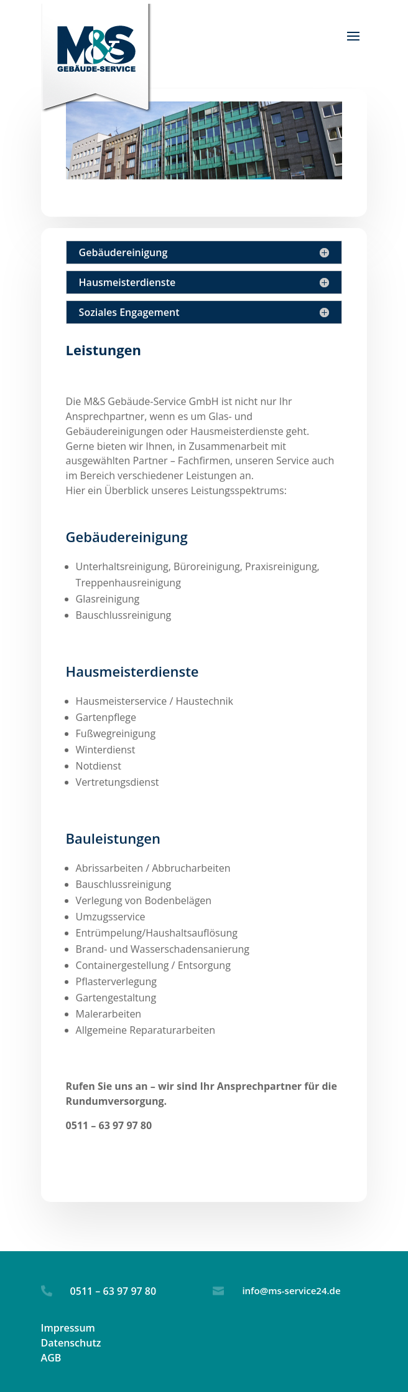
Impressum (68, 1328)
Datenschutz (71, 1343)
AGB (51, 1358)
